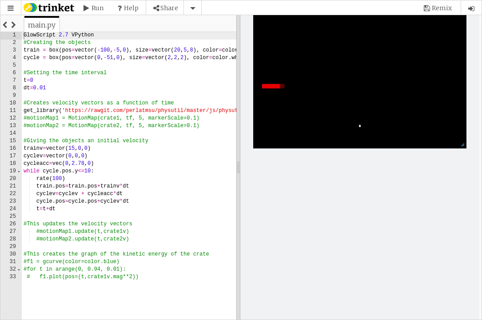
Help (131, 8)
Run (98, 8)
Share (169, 8)
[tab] (42, 24)
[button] (10, 8)
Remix (442, 8)
